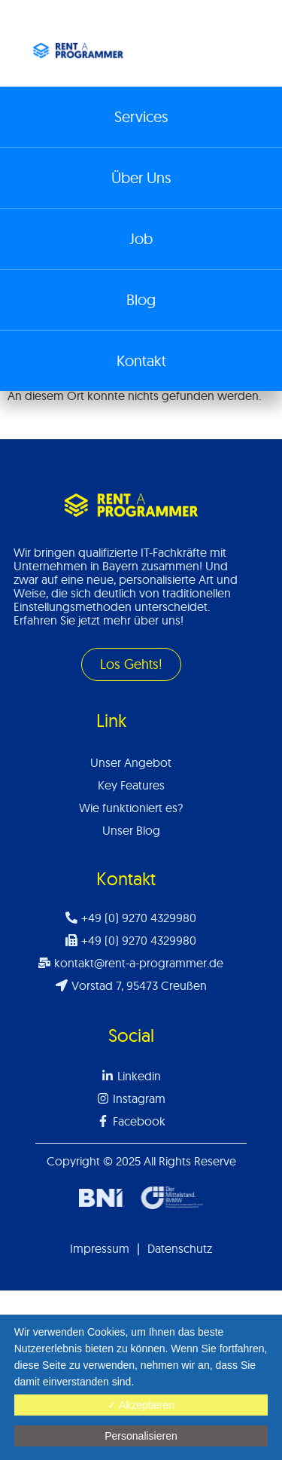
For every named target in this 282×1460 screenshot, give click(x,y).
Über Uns (141, 177)
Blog (141, 299)
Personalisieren (141, 1436)
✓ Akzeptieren (141, 1405)
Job (141, 238)
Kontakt (141, 360)
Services (141, 116)
